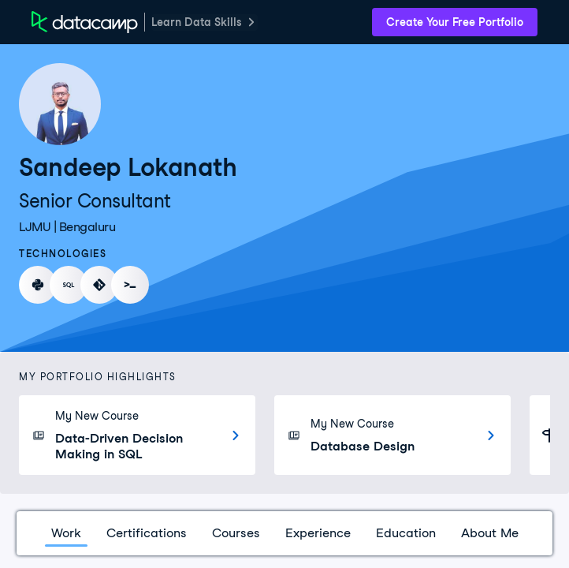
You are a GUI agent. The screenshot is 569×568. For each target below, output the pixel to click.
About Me (490, 532)
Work (66, 532)
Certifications (146, 532)
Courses (236, 532)
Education (406, 532)
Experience (318, 532)
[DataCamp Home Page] (85, 22)
